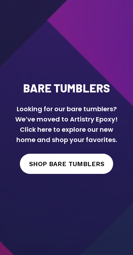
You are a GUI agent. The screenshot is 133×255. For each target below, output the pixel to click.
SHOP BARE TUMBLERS (66, 164)
